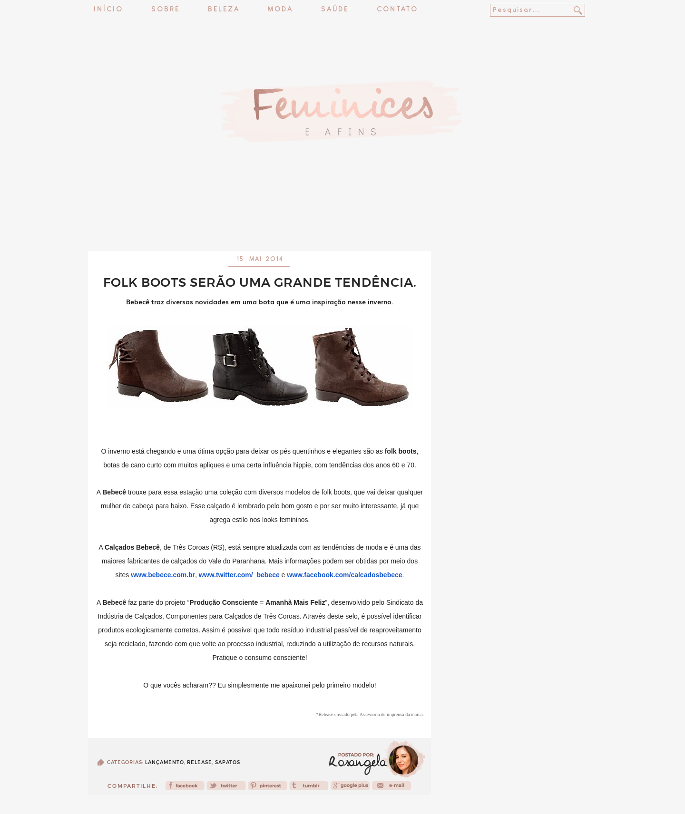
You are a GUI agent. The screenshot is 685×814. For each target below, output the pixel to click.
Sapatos (227, 762)
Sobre (165, 10)
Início (108, 10)
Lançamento (164, 762)
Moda (280, 10)
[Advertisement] (342, 225)
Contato (397, 10)
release (199, 762)
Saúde (335, 10)
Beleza (224, 10)
